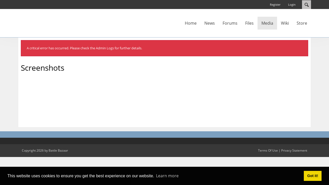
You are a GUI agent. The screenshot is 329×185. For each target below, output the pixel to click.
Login (292, 4)
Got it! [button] (312, 176)
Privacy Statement (294, 150)
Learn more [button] (167, 176)
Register (275, 4)
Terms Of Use (268, 150)
